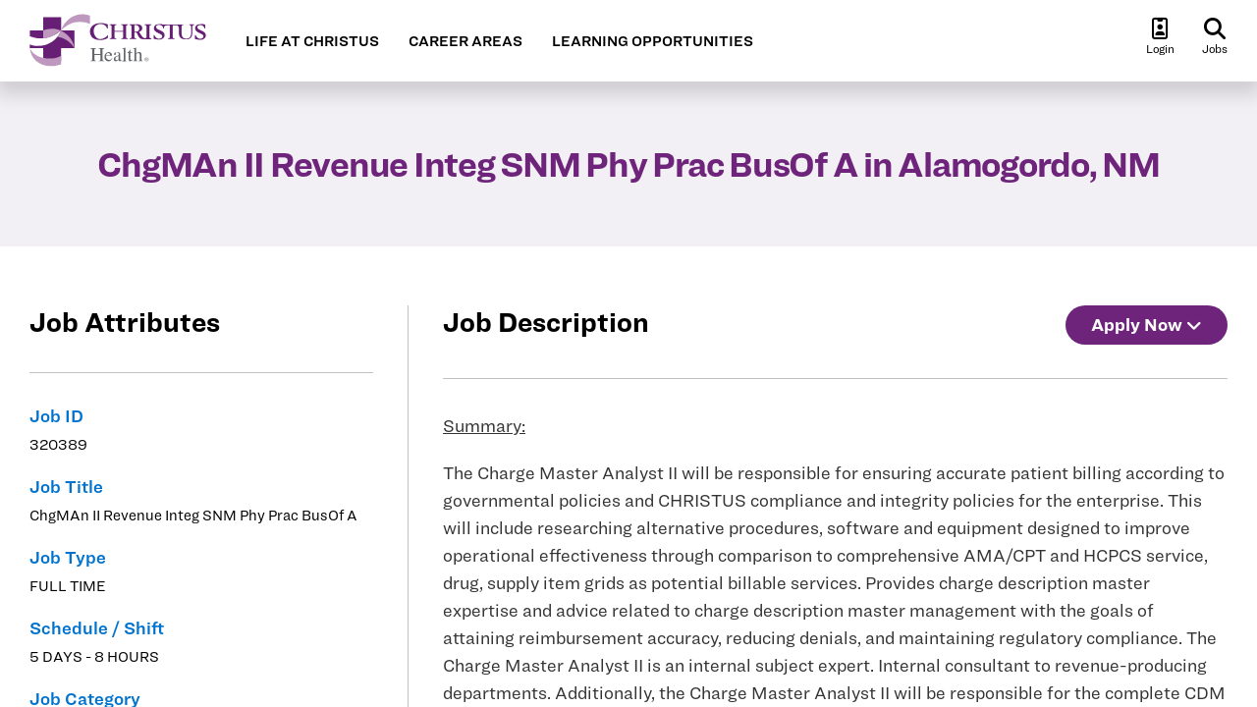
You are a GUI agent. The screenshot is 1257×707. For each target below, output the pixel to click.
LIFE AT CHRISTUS (312, 41)
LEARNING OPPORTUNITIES (652, 41)
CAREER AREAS (465, 41)
